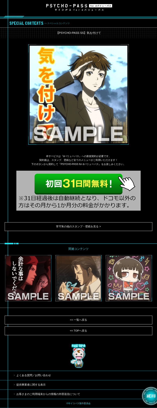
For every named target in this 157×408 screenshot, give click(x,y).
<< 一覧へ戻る (78, 319)
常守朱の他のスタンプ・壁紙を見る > (78, 226)
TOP (78, 356)
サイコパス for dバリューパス (79, 7)
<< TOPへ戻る (78, 330)
